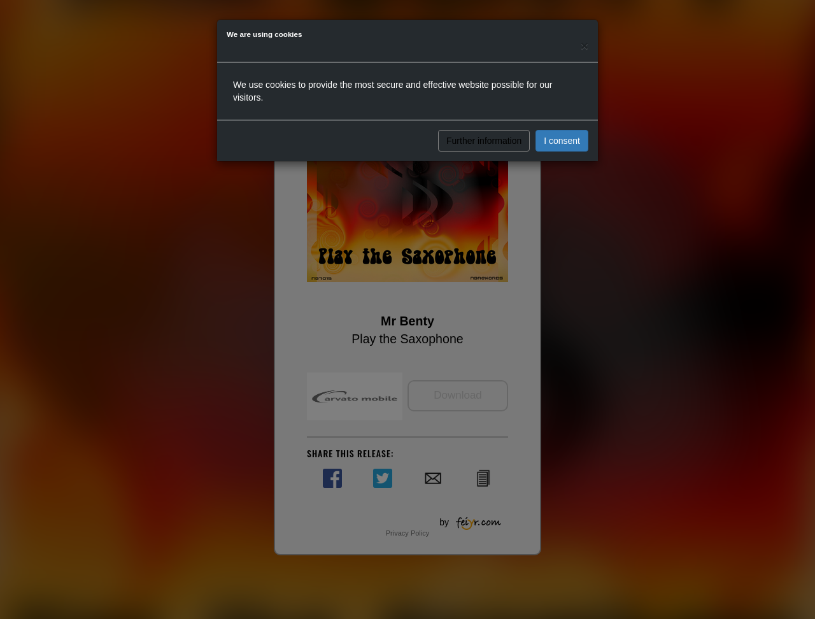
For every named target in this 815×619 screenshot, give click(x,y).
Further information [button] (483, 141)
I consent (562, 141)
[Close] (584, 45)
